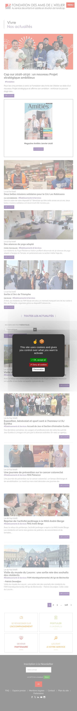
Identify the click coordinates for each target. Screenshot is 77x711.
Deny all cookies (38, 365)
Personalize (38, 370)
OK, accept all (38, 360)
